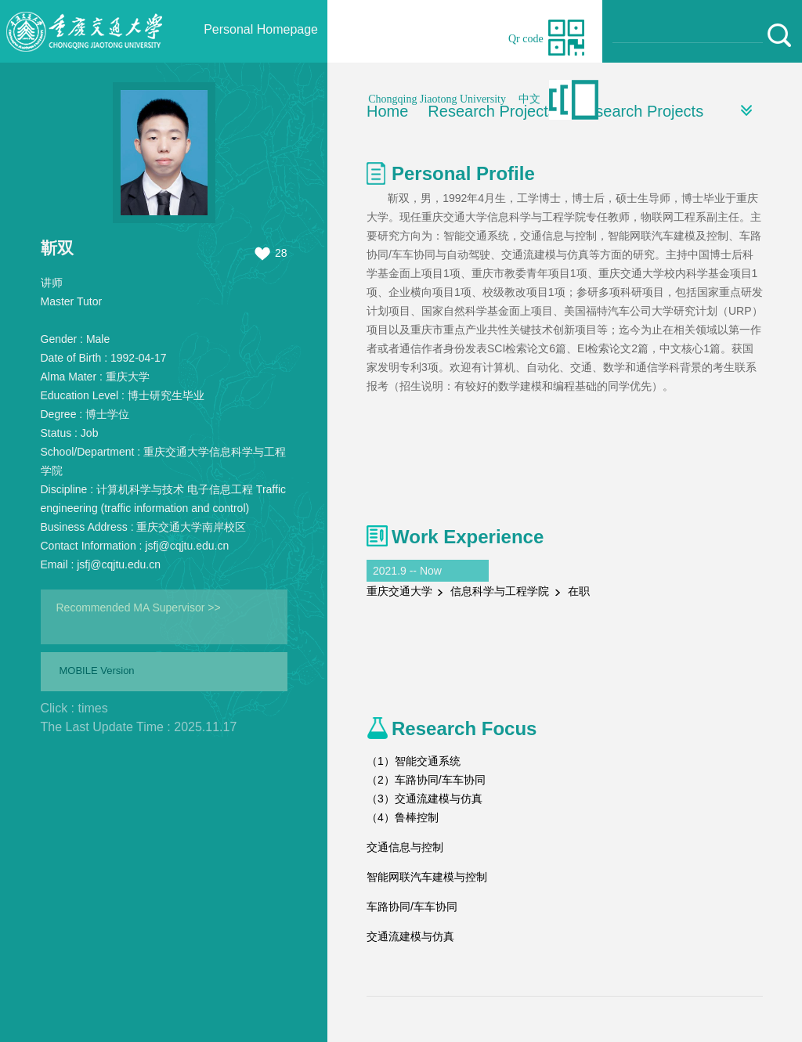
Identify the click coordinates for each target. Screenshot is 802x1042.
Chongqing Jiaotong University (437, 99)
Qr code (526, 39)
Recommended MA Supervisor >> (138, 607)
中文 (529, 99)
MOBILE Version (97, 670)
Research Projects (639, 111)
